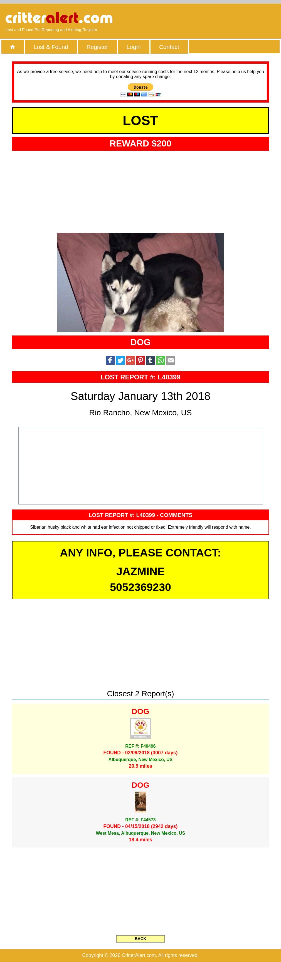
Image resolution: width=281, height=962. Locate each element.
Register (97, 47)
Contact (169, 47)
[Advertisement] (211, 18)
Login (134, 47)
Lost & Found (51, 47)
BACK (140, 938)
